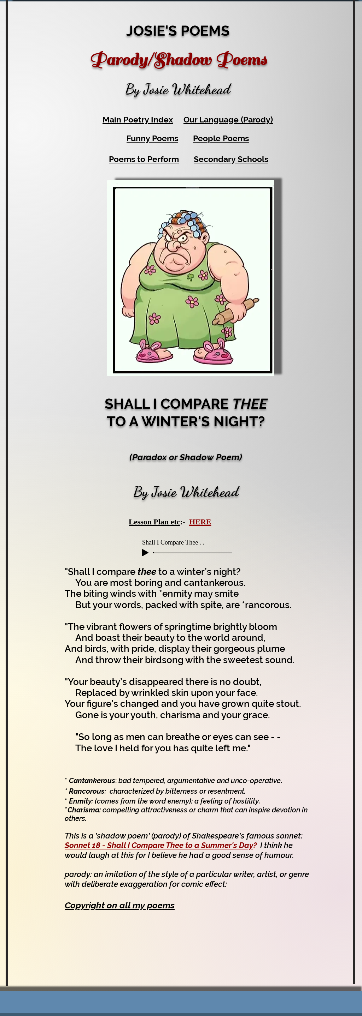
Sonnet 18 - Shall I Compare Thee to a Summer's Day (159, 845)
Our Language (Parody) (228, 119)
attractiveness (164, 810)
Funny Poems (152, 138)
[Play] (145, 552)
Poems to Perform (144, 159)
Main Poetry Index (138, 119)
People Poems (221, 138)
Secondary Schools (231, 159)
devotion (286, 810)
